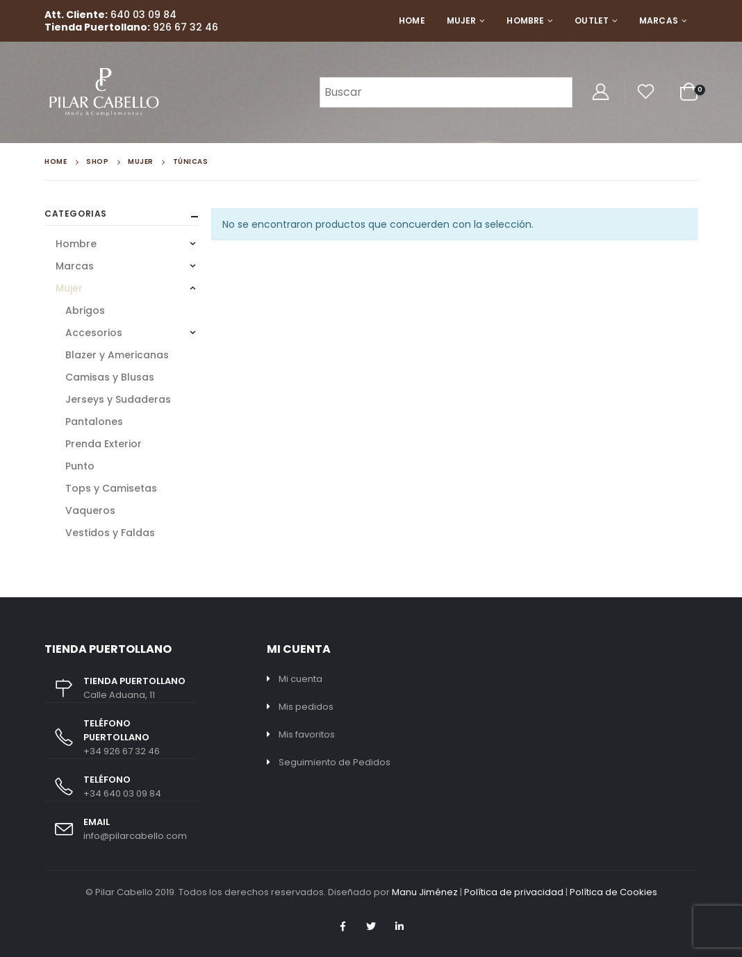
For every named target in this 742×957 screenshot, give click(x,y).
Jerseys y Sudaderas (118, 399)
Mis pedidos (306, 706)
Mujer (462, 20)
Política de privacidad (513, 892)
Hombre (525, 20)
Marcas (658, 20)
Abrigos (85, 310)
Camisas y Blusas (109, 377)
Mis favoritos (307, 734)
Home (411, 20)
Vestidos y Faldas (110, 533)
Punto (79, 466)
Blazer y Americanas (117, 355)
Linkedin (399, 926)
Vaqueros (90, 510)
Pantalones (94, 421)
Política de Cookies (613, 892)
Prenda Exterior (103, 444)
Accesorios (93, 333)
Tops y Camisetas (111, 488)
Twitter (371, 926)
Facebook (342, 926)
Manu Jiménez (425, 892)
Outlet (592, 20)
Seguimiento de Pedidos (334, 762)
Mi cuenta (300, 678)
